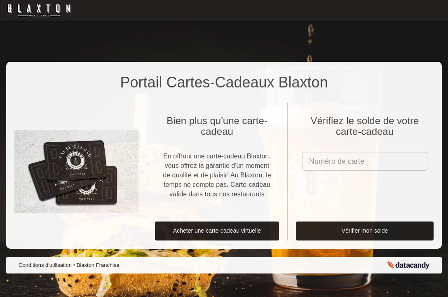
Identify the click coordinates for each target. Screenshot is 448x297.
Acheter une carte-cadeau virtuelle (217, 230)
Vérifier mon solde (365, 230)
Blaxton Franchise (98, 265)
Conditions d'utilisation (46, 265)
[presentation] (364, 193)
